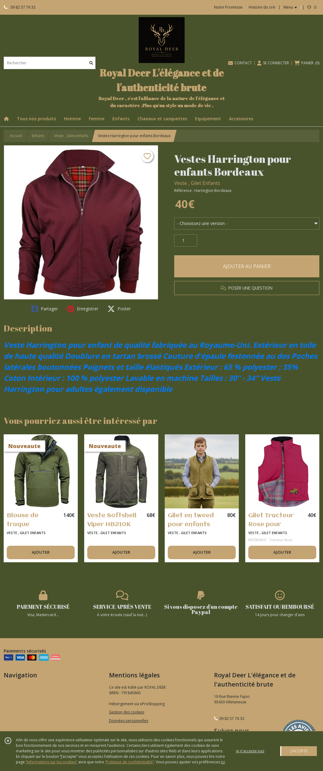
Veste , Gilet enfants (71, 135)
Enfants (38, 135)
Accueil (16, 135)
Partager (45, 309)
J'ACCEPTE (299, 751)
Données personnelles (128, 720)
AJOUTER (41, 552)
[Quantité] (185, 240)
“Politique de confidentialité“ (129, 762)
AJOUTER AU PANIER (247, 266)
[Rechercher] (91, 63)
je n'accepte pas (250, 751)
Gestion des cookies (126, 712)
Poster (119, 309)
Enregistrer (82, 309)
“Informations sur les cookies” (51, 762)
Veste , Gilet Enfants (197, 183)
